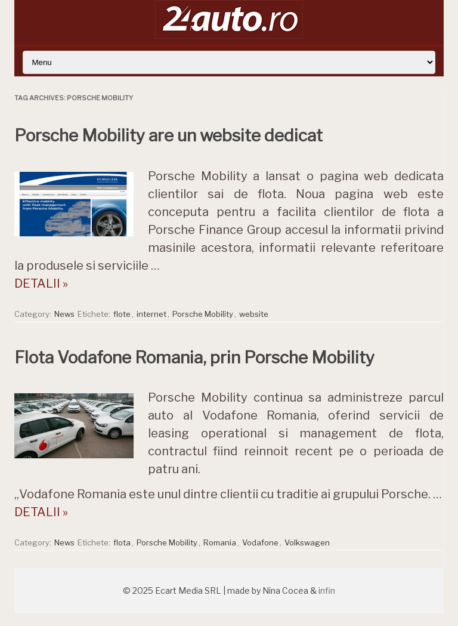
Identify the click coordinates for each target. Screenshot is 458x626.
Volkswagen (307, 542)
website (253, 314)
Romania (219, 542)
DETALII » (41, 283)
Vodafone (260, 542)
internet (151, 314)
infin (326, 590)
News (64, 314)
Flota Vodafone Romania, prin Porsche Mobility (194, 357)
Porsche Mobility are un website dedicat (168, 135)
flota (122, 542)
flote (122, 314)
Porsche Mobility (202, 314)
